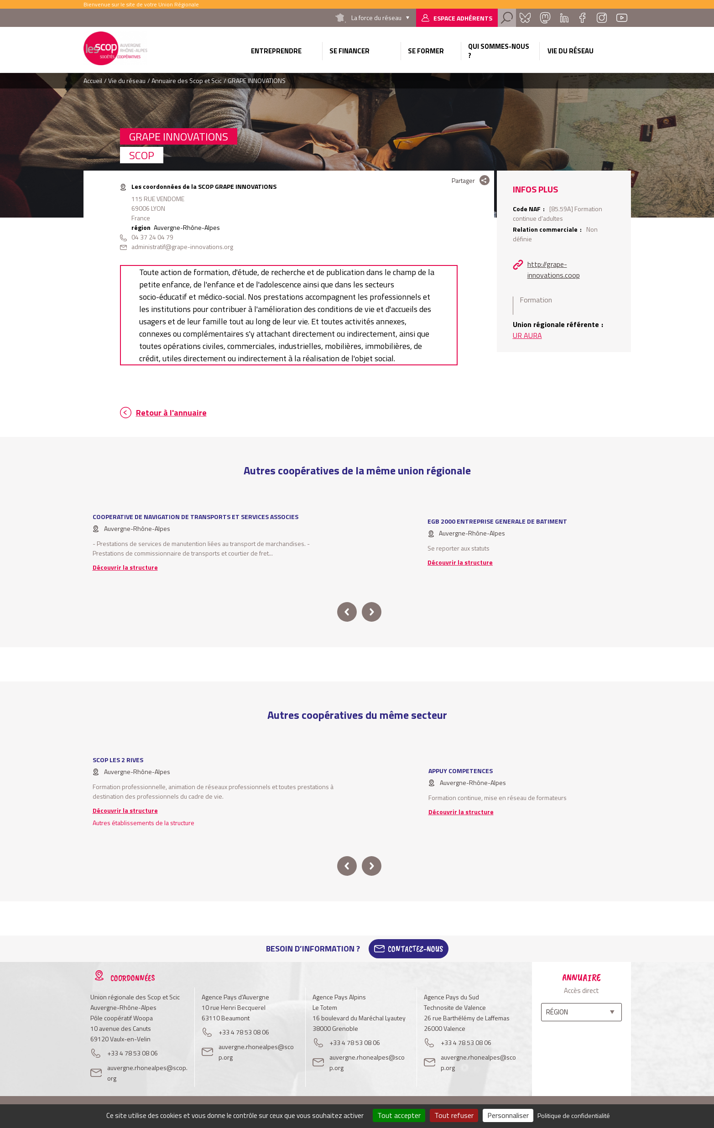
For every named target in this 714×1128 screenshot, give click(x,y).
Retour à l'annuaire (171, 412)
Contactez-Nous (415, 949)
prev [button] (347, 612)
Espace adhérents (462, 18)
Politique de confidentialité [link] (573, 1115)
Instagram (602, 18)
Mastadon (545, 18)
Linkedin (564, 18)
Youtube (622, 18)
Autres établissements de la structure (143, 822)
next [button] (371, 612)
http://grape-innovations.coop (553, 270)
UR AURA (527, 335)
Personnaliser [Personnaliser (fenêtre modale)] (508, 1115)
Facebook (582, 18)
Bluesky (525, 18)
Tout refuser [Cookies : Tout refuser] (454, 1115)
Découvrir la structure (125, 567)
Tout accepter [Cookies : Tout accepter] (399, 1115)
